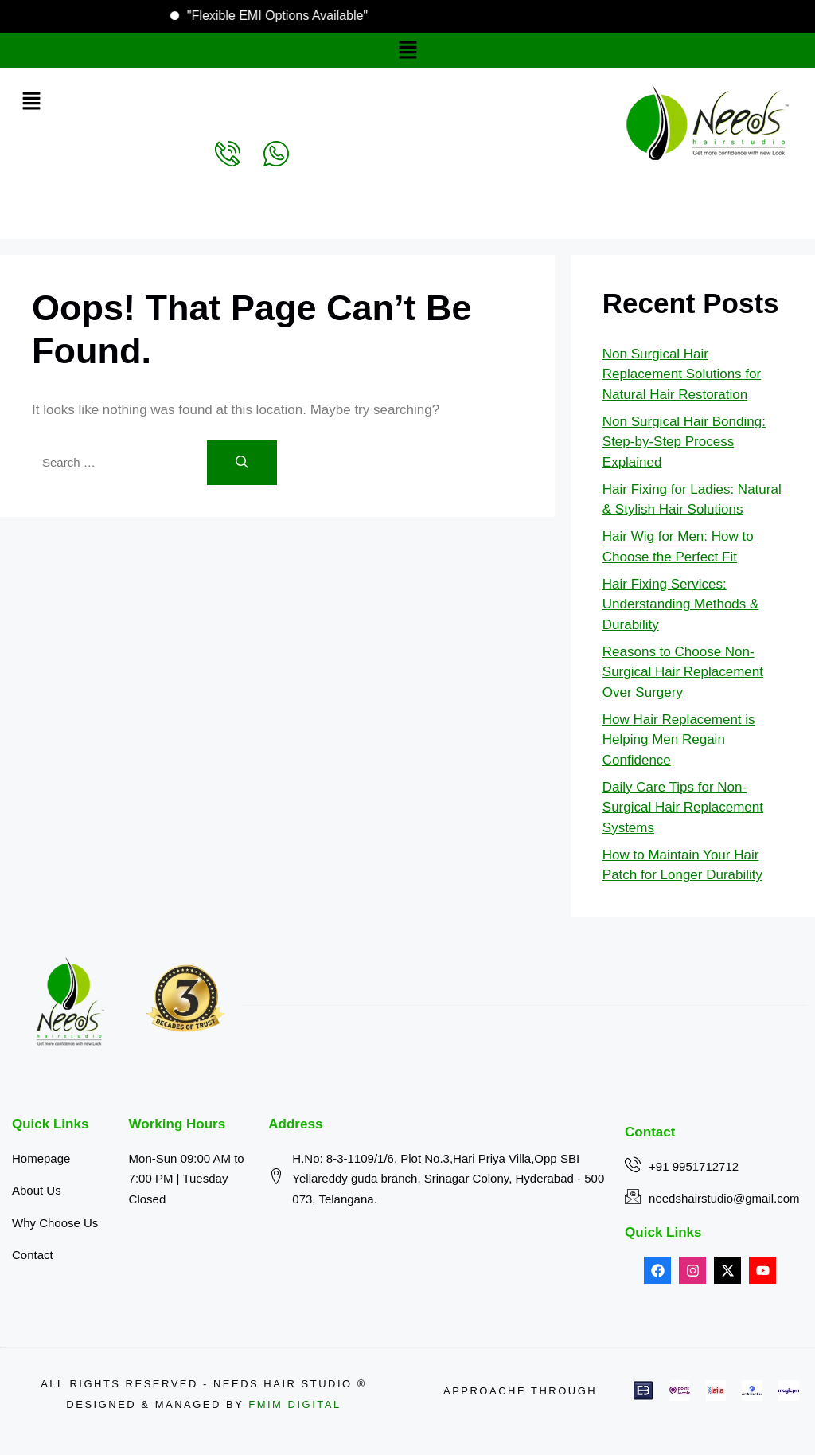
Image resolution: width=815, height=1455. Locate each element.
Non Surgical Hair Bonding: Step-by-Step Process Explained (684, 442)
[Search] (242, 462)
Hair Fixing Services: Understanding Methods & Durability (680, 604)
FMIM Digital (294, 1404)
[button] (407, 50)
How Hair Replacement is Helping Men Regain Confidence (678, 740)
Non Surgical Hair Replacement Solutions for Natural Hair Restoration (681, 374)
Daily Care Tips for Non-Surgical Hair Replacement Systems (682, 807)
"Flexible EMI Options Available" (259, 15)
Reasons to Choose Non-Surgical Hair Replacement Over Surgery (682, 672)
